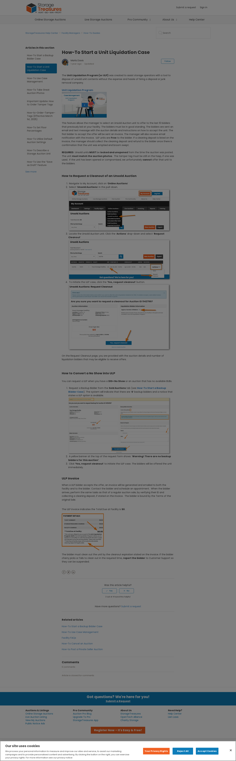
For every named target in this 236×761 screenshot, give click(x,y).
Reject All (182, 751)
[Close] (230, 750)
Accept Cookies (207, 751)
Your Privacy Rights (156, 751)
